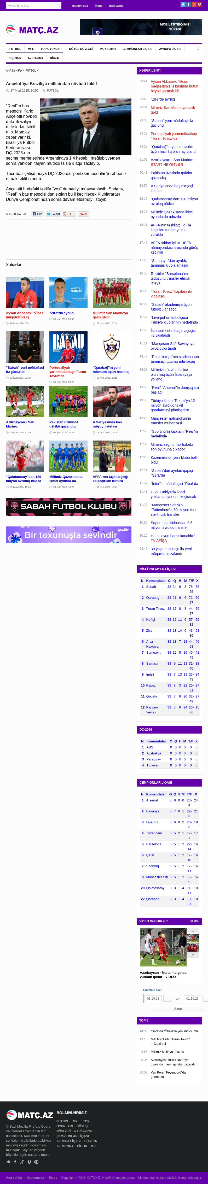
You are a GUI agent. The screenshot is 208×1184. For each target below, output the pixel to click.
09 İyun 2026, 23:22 (63, 382)
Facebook (188, 4)
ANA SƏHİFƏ (14, 70)
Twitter (183, 4)
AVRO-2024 (35, 58)
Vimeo (29, 1162)
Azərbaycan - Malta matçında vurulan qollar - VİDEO (163, 975)
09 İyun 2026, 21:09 (20, 432)
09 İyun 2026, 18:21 (107, 487)
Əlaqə (98, 5)
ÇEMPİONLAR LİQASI (137, 48)
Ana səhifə (14, 1178)
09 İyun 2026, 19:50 (107, 432)
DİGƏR (54, 58)
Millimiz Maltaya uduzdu (167, 1052)
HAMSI (194, 921)
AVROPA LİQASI (170, 48)
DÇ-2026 (15, 58)
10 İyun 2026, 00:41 (20, 323)
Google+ (194, 4)
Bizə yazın (116, 5)
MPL (31, 48)
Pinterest (199, 4)
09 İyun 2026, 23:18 (107, 378)
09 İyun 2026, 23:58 (63, 319)
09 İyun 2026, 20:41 (63, 432)
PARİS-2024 (108, 48)
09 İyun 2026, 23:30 (20, 378)
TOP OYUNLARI (51, 48)
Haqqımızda (80, 5)
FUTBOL (15, 48)
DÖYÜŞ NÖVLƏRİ (81, 48)
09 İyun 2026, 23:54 (107, 323)
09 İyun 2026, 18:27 (63, 487)
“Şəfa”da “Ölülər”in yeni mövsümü (174, 1031)
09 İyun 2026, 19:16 (20, 487)
